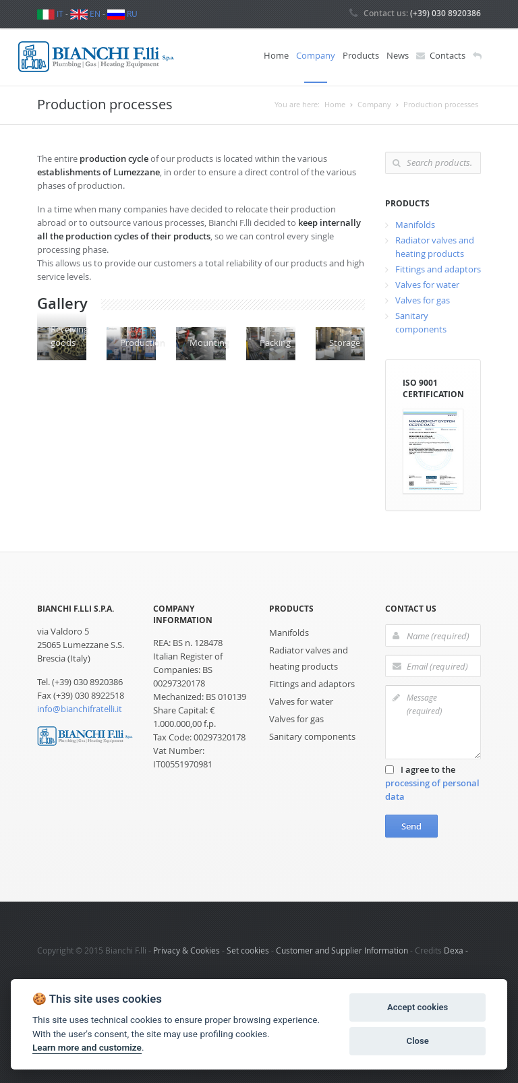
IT (50, 13)
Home (276, 55)
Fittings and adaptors (438, 266)
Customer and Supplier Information (342, 948)
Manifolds (415, 222)
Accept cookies (417, 1007)
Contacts (440, 56)
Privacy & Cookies (186, 948)
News (397, 55)
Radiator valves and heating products (308, 656)
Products (361, 55)
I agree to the (432, 780)
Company (315, 55)
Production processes (440, 101)
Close (418, 1041)
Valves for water (427, 282)
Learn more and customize (87, 1047)
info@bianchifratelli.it (79, 707)
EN (85, 13)
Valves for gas (422, 297)
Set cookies (248, 948)
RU (122, 13)
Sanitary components (312, 734)
